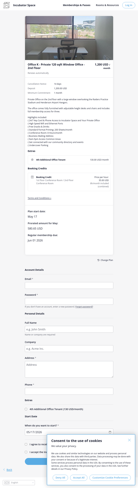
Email (28, 279)
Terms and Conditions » (39, 198)
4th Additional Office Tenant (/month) (56, 409)
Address (29, 358)
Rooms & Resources (107, 5)
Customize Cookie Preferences (110, 477)
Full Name (31, 322)
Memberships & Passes (76, 5)
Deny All (60, 477)
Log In (128, 5)
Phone (28, 384)
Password (30, 294)
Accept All (78, 477)
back (7, 469)
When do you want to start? (41, 425)
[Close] (129, 440)
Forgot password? (84, 306)
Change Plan (107, 260)
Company (30, 342)
